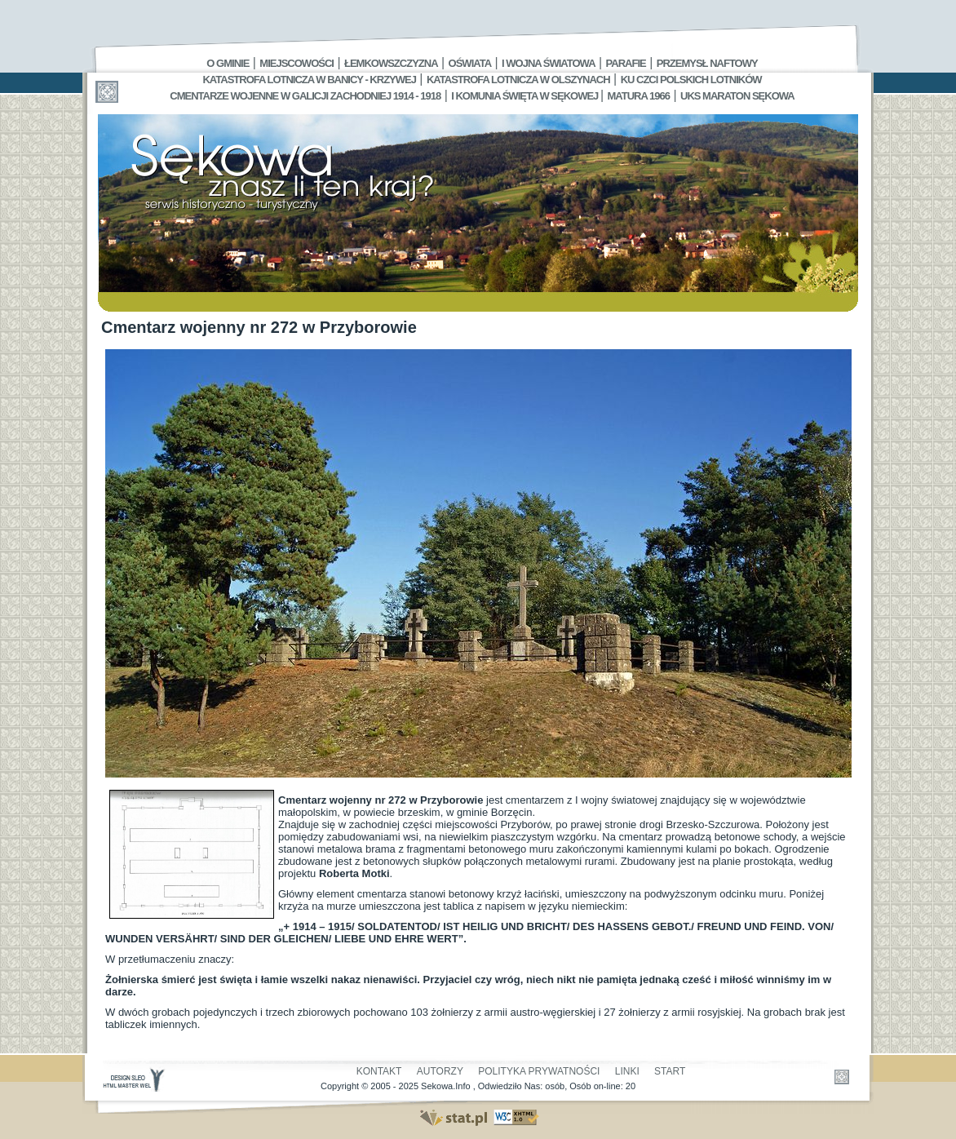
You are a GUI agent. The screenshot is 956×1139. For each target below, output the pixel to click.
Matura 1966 (639, 96)
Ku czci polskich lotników (691, 79)
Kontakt (379, 1071)
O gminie (227, 63)
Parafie (626, 63)
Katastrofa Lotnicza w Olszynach (518, 79)
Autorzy (440, 1071)
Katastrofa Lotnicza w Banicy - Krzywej (308, 79)
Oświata (470, 63)
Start (669, 1071)
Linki (627, 1071)
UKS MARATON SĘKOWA (737, 96)
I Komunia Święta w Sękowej (525, 96)
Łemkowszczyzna (391, 63)
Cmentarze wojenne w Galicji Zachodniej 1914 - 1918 (305, 96)
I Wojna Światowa (548, 63)
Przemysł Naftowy (707, 63)
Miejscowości (296, 63)
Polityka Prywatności (539, 1071)
